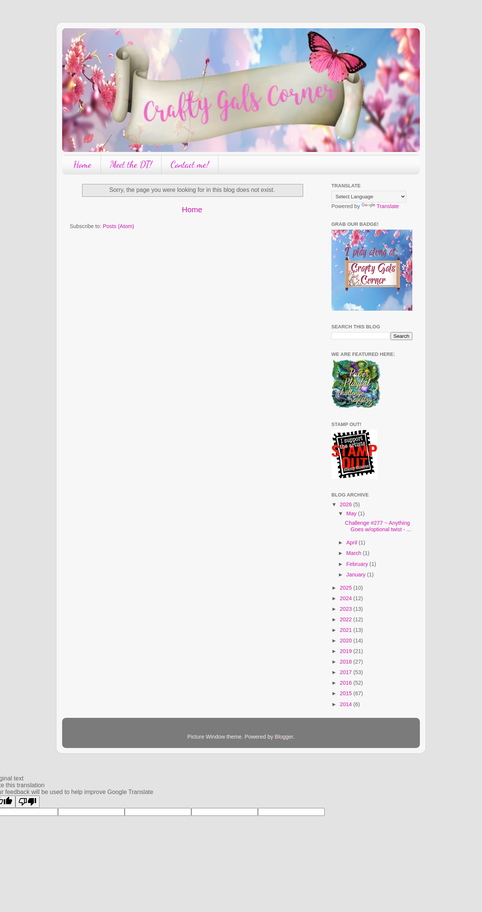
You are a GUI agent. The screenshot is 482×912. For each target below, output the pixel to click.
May (352, 513)
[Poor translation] (27, 802)
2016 (346, 683)
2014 (346, 704)
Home (82, 164)
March (354, 553)
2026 (346, 504)
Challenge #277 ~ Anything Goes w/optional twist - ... (378, 526)
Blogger (284, 737)
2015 (346, 693)
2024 (346, 598)
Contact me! (190, 164)
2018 (346, 662)
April (352, 543)
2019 (346, 651)
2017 (346, 672)
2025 (346, 588)
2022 (346, 619)
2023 (346, 609)
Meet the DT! (131, 164)
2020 (346, 641)
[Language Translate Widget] (368, 196)
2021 (346, 630)
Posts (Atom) (118, 226)
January (356, 575)
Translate (380, 206)
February (358, 564)
